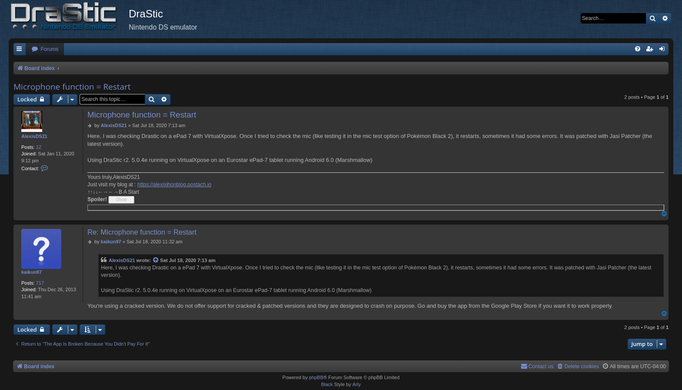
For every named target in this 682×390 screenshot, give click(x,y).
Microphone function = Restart (72, 86)
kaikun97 (31, 272)
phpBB (316, 377)
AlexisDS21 (34, 136)
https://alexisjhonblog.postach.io (174, 185)
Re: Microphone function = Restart (142, 232)
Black (327, 384)
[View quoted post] (156, 260)
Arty (356, 384)
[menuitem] (44, 49)
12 (38, 147)
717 (40, 283)
